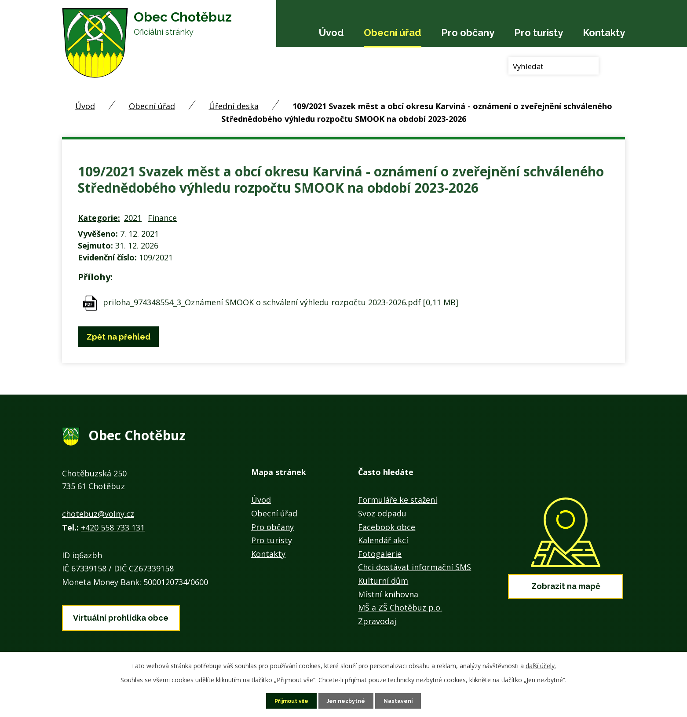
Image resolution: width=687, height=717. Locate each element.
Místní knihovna (388, 594)
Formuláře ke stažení (397, 499)
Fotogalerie (380, 554)
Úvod (331, 32)
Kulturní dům (383, 580)
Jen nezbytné (347, 700)
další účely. (541, 664)
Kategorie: (99, 217)
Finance (162, 217)
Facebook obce (386, 527)
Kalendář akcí (383, 540)
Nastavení (403, 700)
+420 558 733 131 (113, 527)
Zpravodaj (377, 621)
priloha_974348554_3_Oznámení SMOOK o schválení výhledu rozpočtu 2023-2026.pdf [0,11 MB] (280, 302)
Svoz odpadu (382, 513)
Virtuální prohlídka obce (120, 614)
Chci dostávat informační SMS (414, 567)
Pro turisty (538, 32)
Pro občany (467, 32)
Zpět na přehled (122, 336)
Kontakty (604, 32)
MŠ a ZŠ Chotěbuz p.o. (400, 607)
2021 (133, 217)
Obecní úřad (392, 32)
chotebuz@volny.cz (98, 513)
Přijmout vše (287, 700)
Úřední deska (234, 106)
